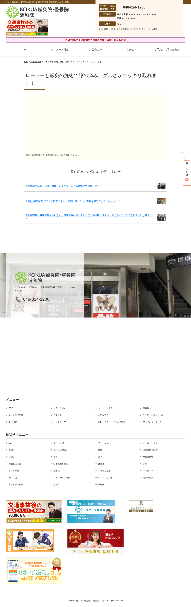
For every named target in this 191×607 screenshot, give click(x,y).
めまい (12, 443)
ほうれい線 (58, 443)
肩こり (101, 457)
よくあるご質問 (16, 415)
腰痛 (55, 457)
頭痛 (145, 464)
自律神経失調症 (150, 450)
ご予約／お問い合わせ (167, 49)
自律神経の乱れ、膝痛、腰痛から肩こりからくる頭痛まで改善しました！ (64, 186)
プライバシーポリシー (153, 422)
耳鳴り (12, 450)
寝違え (12, 457)
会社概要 (13, 422)
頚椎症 (56, 484)
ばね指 (101, 464)
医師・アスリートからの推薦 (111, 422)
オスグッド (148, 470)
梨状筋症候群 (15, 464)
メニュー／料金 (60, 49)
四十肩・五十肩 (150, 443)
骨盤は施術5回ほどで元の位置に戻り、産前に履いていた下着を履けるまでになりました (72, 201)
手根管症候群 (104, 470)
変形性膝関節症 (60, 464)
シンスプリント (105, 477)
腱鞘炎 (101, 484)
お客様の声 (95, 49)
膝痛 (100, 450)
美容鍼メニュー (150, 408)
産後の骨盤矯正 (60, 450)
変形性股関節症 (16, 484)
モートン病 (103, 443)
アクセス (131, 49)
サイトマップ (59, 422)
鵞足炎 (56, 470)
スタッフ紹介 (59, 408)
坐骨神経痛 (148, 457)
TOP (24, 49)
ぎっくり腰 (14, 470)
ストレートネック (61, 477)
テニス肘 (13, 477)
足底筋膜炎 (148, 477)
